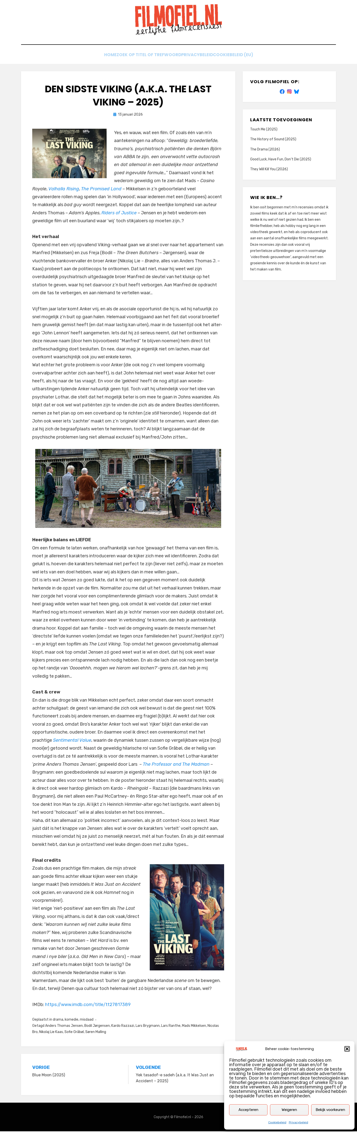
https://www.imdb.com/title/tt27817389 (88, 1005)
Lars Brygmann (148, 1026)
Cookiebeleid (277, 1122)
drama (58, 1020)
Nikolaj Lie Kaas (51, 1033)
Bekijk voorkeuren (330, 1109)
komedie (71, 1020)
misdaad (86, 1020)
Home (104, 56)
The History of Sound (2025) (273, 140)
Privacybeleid (298, 1122)
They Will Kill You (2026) (269, 170)
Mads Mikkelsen (194, 1026)
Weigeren (289, 1109)
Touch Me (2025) (263, 130)
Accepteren (248, 1109)
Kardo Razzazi (122, 1026)
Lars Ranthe (170, 1026)
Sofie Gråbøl (74, 1033)
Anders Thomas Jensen (64, 1026)
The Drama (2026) (265, 150)
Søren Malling (95, 1033)
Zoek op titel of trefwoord (147, 56)
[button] (347, 1048)
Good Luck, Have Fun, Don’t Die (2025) (280, 160)
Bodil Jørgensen (97, 1026)
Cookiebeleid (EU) (240, 56)
